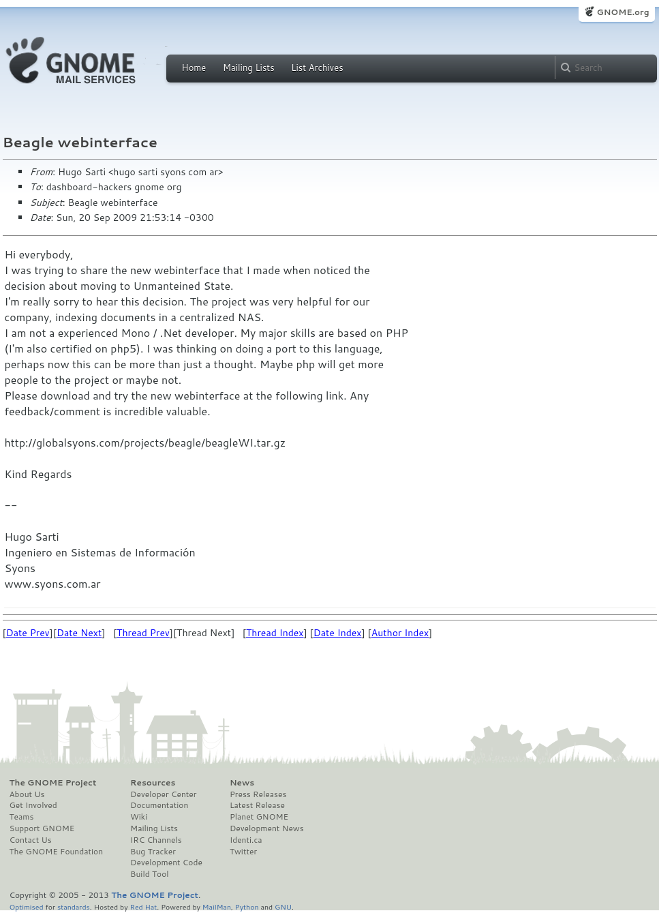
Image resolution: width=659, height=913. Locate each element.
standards (73, 906)
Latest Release (257, 805)
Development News (267, 828)
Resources (152, 782)
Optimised (27, 906)
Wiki (138, 816)
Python (247, 906)
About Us (27, 794)
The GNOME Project (53, 782)
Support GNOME (42, 828)
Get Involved (33, 805)
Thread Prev (143, 633)
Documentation (159, 805)
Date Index (337, 633)
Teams (22, 816)
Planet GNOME (259, 816)
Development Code (166, 862)
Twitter (243, 851)
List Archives (317, 67)
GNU (283, 906)
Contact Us (31, 840)
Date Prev (28, 633)
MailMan (216, 906)
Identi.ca (246, 840)
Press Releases (258, 794)
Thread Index (275, 633)
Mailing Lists (249, 67)
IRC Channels (156, 840)
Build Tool (149, 874)
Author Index (400, 633)
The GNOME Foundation (57, 851)
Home (194, 67)
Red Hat (143, 906)
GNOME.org (622, 12)
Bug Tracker (153, 851)
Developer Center (163, 794)
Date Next (79, 633)
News (242, 782)
